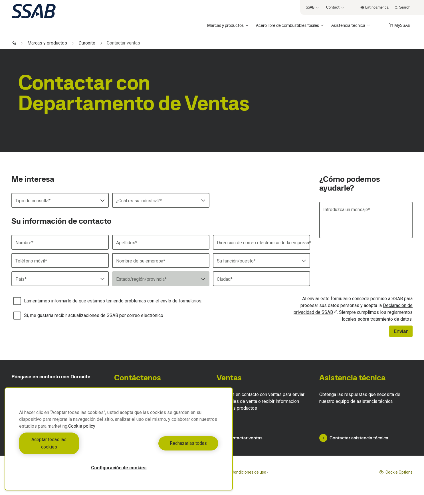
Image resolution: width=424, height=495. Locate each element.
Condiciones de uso (248, 472)
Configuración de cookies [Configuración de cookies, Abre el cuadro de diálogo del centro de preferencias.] (119, 467)
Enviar (401, 331)
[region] (119, 442)
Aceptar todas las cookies (67, 447)
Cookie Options (396, 472)
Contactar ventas (240, 438)
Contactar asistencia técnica (353, 438)
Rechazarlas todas (170, 447)
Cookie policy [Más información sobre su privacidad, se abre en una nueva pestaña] (81, 433)
